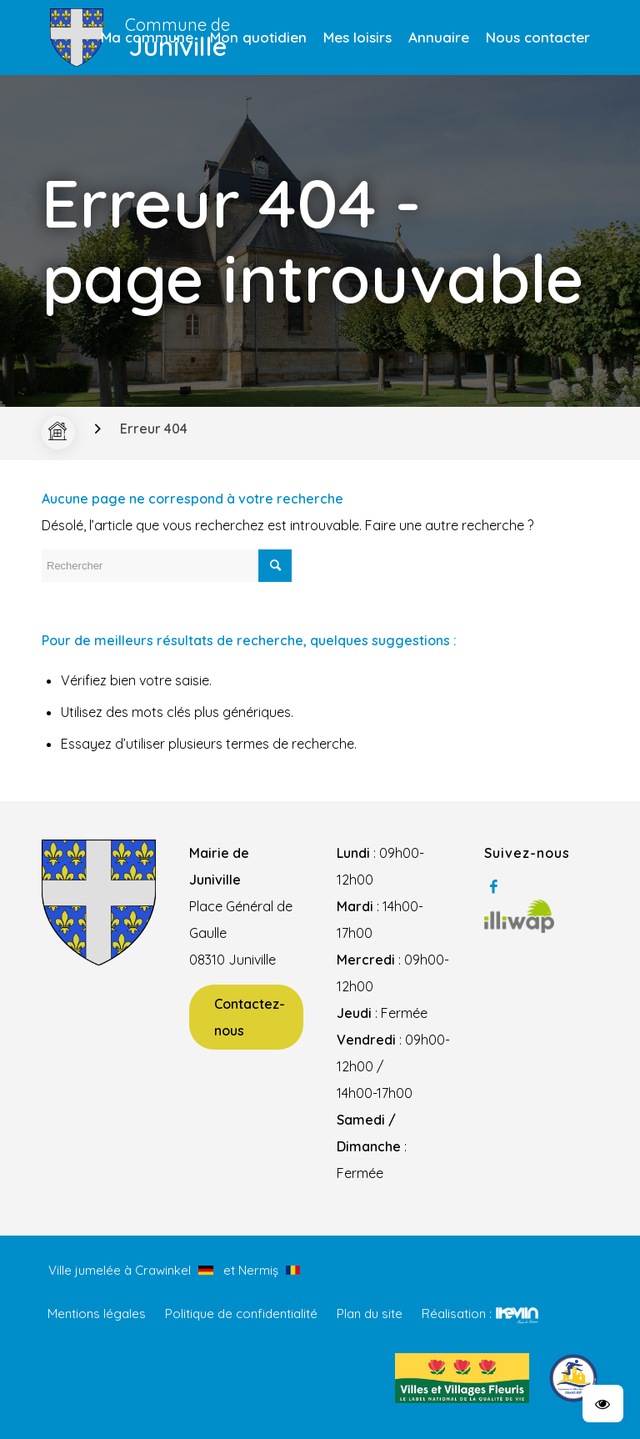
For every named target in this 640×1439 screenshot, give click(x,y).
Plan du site (369, 1313)
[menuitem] (147, 37)
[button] (602, 1403)
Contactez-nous (249, 1017)
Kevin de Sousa (517, 1315)
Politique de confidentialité (241, 1313)
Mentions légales (97, 1313)
